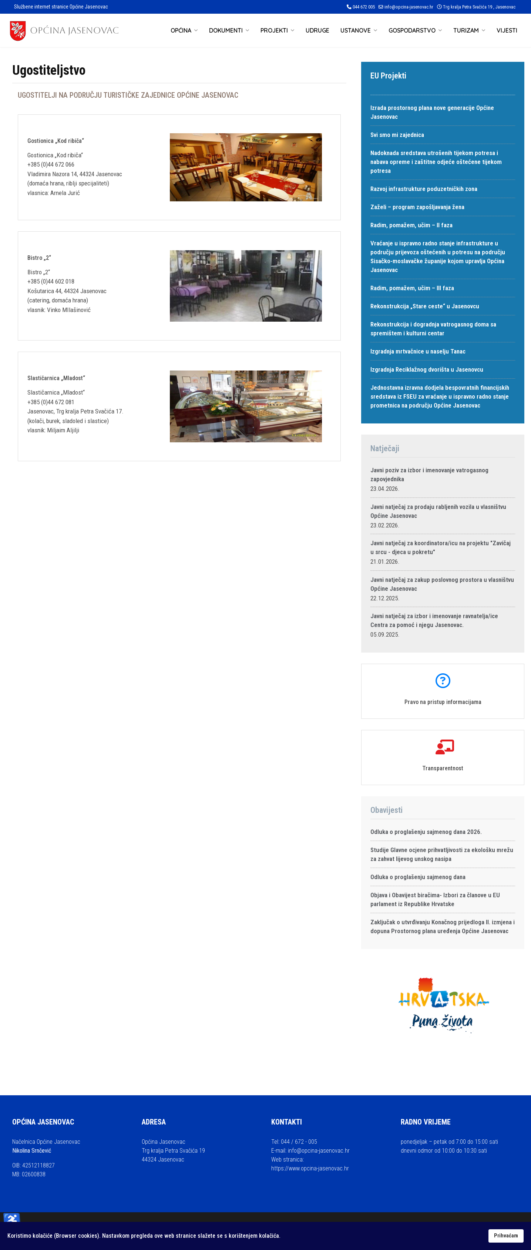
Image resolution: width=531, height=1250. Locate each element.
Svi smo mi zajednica (397, 134)
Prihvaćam (506, 1236)
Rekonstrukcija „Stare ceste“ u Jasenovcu (424, 306)
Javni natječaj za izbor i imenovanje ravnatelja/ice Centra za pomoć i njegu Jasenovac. (434, 620)
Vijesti (507, 30)
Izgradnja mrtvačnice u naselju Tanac (418, 351)
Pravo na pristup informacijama (442, 702)
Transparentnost (442, 768)
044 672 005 (364, 7)
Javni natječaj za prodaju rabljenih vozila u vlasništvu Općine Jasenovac (438, 511)
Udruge (317, 30)
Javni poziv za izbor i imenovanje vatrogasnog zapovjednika (429, 474)
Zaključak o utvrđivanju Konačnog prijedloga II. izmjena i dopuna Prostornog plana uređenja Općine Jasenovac (442, 926)
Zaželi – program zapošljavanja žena (417, 207)
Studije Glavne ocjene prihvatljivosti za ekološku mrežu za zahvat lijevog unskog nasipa (441, 854)
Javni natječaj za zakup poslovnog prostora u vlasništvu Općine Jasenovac (442, 584)
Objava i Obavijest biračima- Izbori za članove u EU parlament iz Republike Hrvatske (435, 899)
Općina (181, 30)
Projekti (274, 30)
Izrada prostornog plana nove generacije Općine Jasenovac (432, 112)
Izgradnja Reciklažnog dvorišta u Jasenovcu (426, 369)
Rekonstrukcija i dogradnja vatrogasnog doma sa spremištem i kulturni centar (433, 329)
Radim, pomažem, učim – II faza (411, 225)
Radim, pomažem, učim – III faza (412, 288)
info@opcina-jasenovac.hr (408, 7)
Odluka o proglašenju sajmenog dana (418, 877)
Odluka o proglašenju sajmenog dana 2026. (426, 831)
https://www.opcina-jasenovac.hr (310, 1168)
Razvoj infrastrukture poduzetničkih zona (423, 188)
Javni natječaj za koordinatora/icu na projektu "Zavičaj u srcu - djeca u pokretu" (440, 547)
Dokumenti (226, 30)
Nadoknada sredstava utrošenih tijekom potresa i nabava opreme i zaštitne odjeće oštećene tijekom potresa (436, 161)
